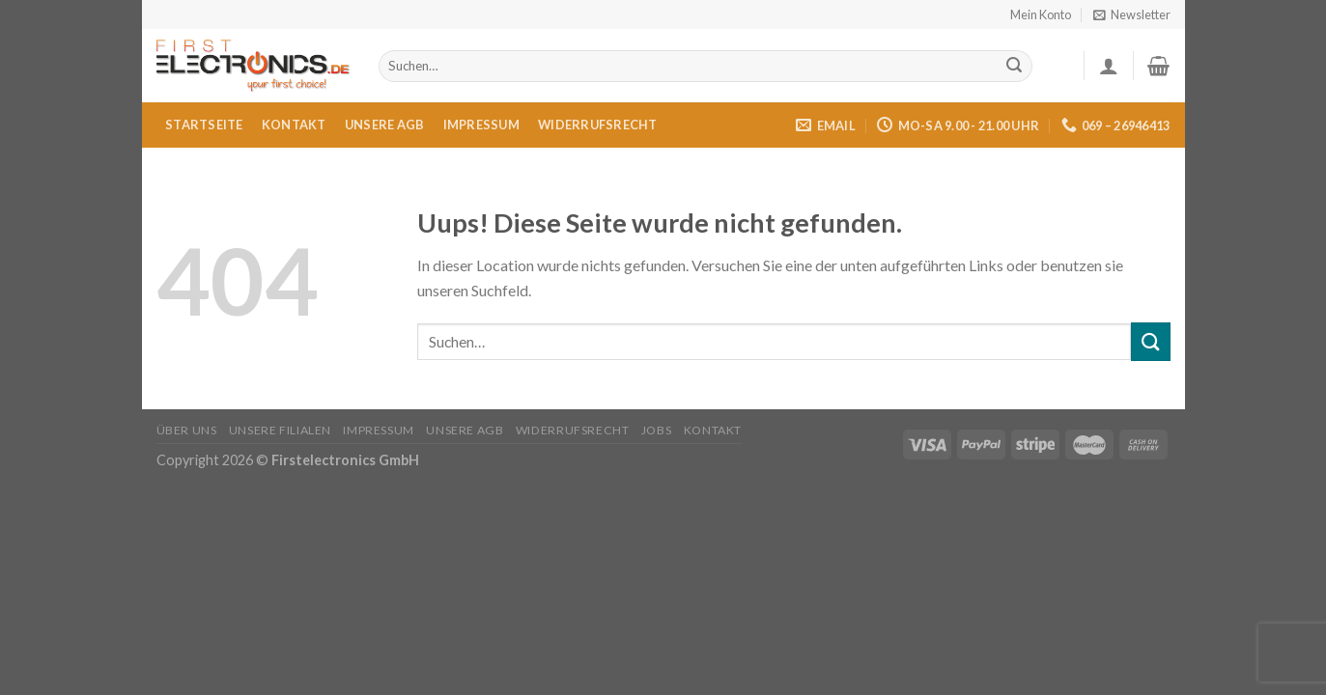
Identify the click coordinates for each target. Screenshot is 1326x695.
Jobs (656, 430)
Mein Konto (1040, 14)
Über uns (186, 430)
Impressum (481, 124)
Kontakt (294, 124)
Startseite (204, 124)
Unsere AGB (385, 124)
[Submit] (1014, 66)
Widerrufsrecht (598, 124)
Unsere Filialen (280, 430)
